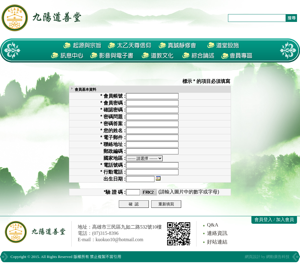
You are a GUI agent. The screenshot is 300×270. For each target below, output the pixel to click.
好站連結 (217, 242)
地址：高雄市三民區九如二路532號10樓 (120, 226)
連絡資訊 (217, 233)
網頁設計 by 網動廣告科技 (267, 256)
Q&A (212, 225)
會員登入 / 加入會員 (274, 219)
